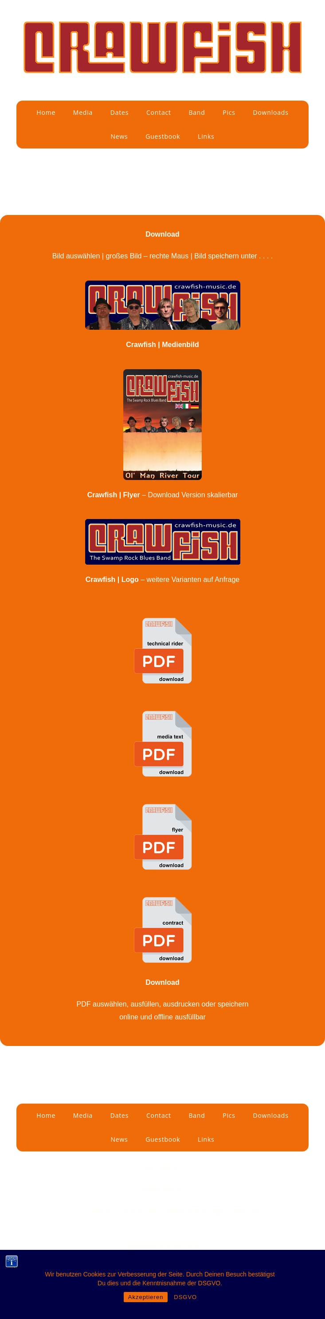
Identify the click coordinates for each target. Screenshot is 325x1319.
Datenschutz (162, 1190)
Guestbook (162, 136)
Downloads (270, 112)
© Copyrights (87, 1211)
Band (196, 112)
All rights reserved (231, 1211)
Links (206, 136)
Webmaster (184, 1211)
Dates (119, 112)
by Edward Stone (136, 1211)
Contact (158, 112)
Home (45, 112)
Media (83, 112)
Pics (229, 112)
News (119, 136)
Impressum (162, 1168)
